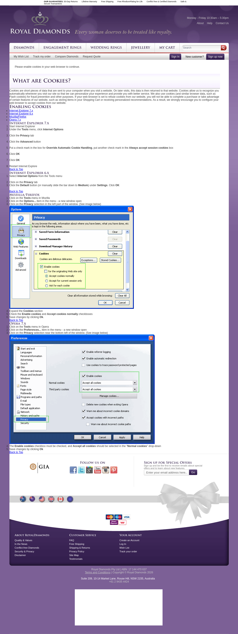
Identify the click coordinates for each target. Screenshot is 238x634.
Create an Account (130, 540)
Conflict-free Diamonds (27, 547)
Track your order (128, 551)
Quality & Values (23, 540)
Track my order (42, 56)
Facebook (73, 469)
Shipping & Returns (79, 547)
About (200, 23)
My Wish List (21, 56)
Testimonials (76, 559)
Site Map (74, 555)
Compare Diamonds (67, 56)
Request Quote (91, 56)
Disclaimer (20, 555)
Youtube (97, 469)
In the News (21, 544)
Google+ (89, 469)
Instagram (105, 469)
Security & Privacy (24, 551)
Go (193, 472)
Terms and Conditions (97, 572)
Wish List (124, 547)
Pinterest (113, 469)
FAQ (71, 540)
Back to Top (16, 169)
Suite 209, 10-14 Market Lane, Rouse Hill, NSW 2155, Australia (118, 578)
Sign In (175, 56)
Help (209, 23)
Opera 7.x (15, 119)
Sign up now (215, 56)
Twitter (81, 469)
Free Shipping (76, 544)
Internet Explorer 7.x (21, 110)
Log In (123, 544)
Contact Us (222, 23)
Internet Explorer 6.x (21, 113)
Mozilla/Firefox (17, 116)
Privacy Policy (76, 551)
